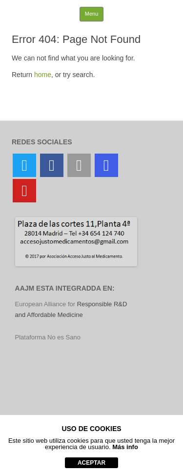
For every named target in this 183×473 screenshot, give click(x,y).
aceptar (91, 462)
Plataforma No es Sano (48, 337)
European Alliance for (46, 304)
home (42, 75)
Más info (125, 447)
